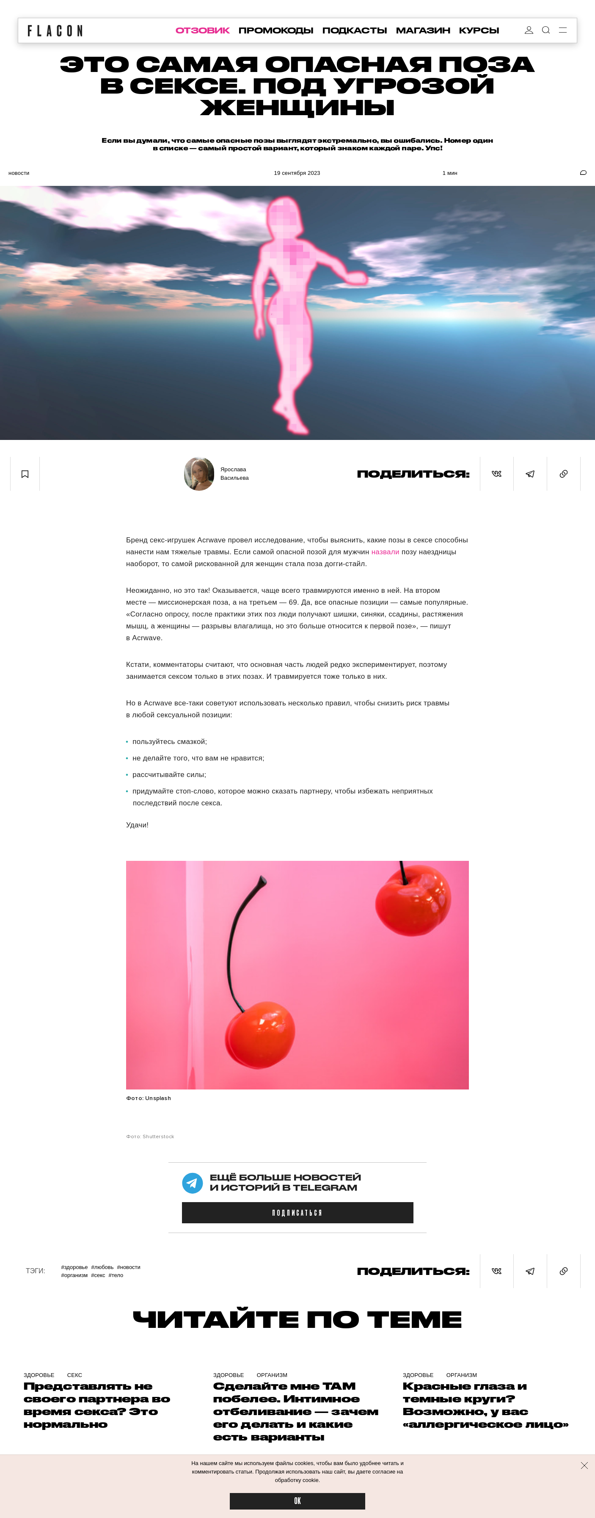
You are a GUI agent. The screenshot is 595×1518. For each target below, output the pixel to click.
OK (297, 1501)
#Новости (128, 1267)
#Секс (98, 1275)
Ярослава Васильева (234, 473)
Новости (19, 173)
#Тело (115, 1275)
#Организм (74, 1275)
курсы (479, 30)
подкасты (354, 30)
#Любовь (102, 1267)
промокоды (276, 30)
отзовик (203, 30)
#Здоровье (74, 1267)
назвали (385, 552)
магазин (423, 30)
